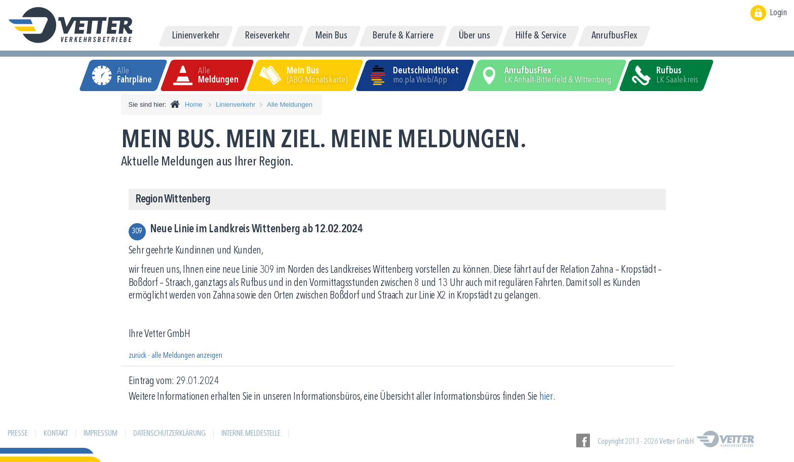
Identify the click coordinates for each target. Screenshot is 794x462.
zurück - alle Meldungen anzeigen (175, 356)
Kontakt (56, 434)
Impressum (100, 434)
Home (194, 104)
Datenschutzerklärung (169, 434)
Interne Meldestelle (251, 434)
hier (546, 397)
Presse (18, 434)
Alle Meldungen (289, 104)
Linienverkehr (235, 104)
